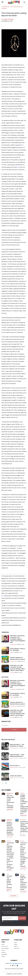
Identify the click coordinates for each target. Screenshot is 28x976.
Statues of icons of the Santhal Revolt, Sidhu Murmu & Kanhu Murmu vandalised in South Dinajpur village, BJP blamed (23, 854)
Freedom (4, 8)
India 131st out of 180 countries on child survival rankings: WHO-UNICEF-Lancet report (17, 668)
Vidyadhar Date (9, 890)
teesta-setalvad (14, 748)
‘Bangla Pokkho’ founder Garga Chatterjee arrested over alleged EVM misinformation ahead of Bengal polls (24, 804)
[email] (14, 725)
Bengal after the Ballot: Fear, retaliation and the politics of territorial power (23, 882)
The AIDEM (9, 869)
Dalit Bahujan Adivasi (16, 7)
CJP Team (22, 835)
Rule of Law (23, 819)
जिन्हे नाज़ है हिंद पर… (15, 766)
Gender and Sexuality (9, 820)
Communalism (5, 7)
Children (12, 672)
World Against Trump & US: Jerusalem (17, 649)
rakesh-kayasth (14, 767)
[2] (18, 167)
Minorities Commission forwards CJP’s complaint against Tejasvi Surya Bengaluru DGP (17, 639)
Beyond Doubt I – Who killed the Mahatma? (17, 755)
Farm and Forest (14, 661)
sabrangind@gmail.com (15, 963)
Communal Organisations (5, 769)
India (8, 874)
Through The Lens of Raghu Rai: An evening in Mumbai (9, 882)
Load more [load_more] (13, 895)
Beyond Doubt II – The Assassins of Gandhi (17, 745)
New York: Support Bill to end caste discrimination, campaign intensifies (10, 801)
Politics (22, 793)
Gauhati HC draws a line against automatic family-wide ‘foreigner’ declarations (24, 827)
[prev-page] (2, 783)
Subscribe (14, 729)
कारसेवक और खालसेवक (16, 776)
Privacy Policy (15, 921)
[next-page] (6, 783)
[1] (21, 145)
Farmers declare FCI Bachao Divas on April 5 (17, 658)
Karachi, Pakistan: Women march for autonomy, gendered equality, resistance (10, 828)
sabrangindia (10, 809)
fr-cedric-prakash (7, 19)
